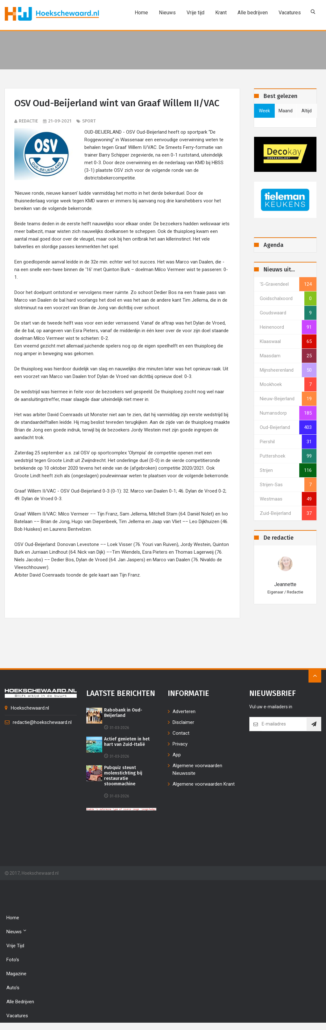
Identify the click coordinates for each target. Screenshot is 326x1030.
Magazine (16, 974)
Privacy (180, 745)
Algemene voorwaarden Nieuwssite (197, 770)
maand (286, 110)
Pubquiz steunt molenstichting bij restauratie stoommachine (124, 776)
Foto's (12, 960)
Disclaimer (183, 723)
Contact (181, 734)
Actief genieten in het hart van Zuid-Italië (127, 742)
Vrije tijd (194, 13)
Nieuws (165, 13)
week (264, 110)
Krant (219, 13)
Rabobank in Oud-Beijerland (123, 714)
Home (139, 13)
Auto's (12, 988)
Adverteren (184, 712)
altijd (306, 110)
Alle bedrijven (251, 13)
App (177, 756)
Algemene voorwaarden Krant (204, 785)
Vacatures (288, 13)
